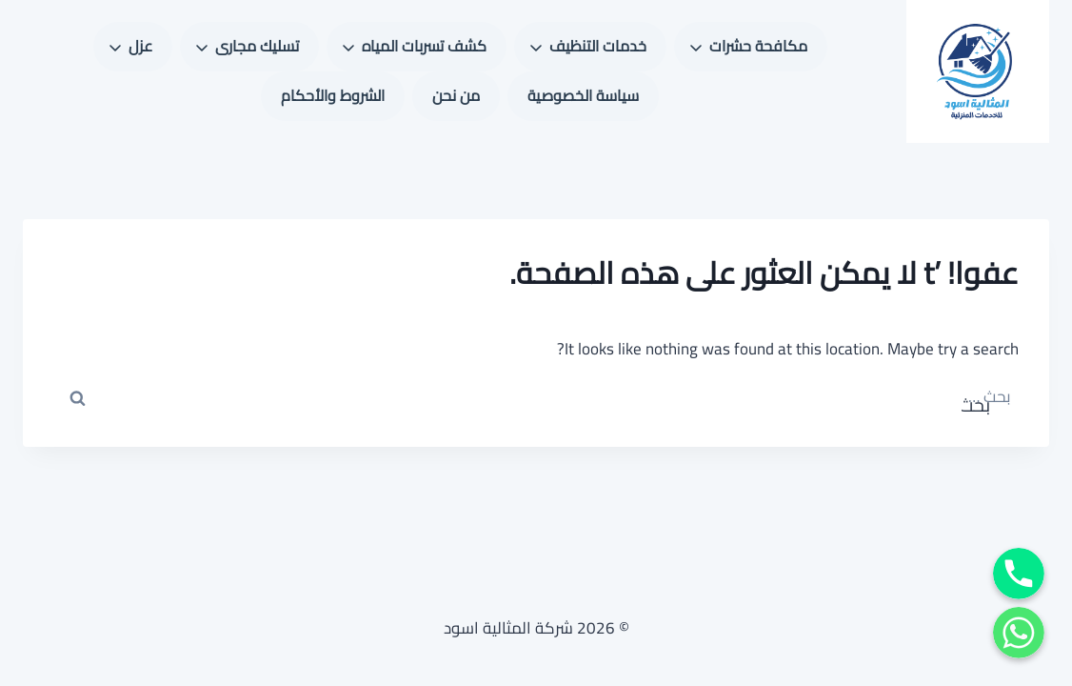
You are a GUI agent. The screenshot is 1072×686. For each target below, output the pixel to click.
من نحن (456, 95)
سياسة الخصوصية (583, 95)
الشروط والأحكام (333, 95)
